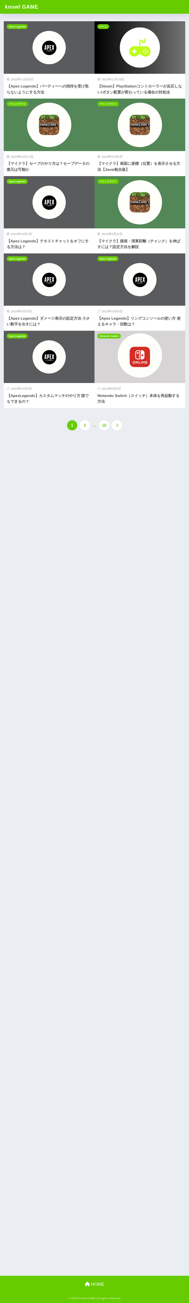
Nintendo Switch (109, 336)
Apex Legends (17, 26)
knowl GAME (21, 7)
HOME (94, 1284)
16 (104, 425)
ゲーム (103, 26)
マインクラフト (17, 104)
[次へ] (117, 425)
